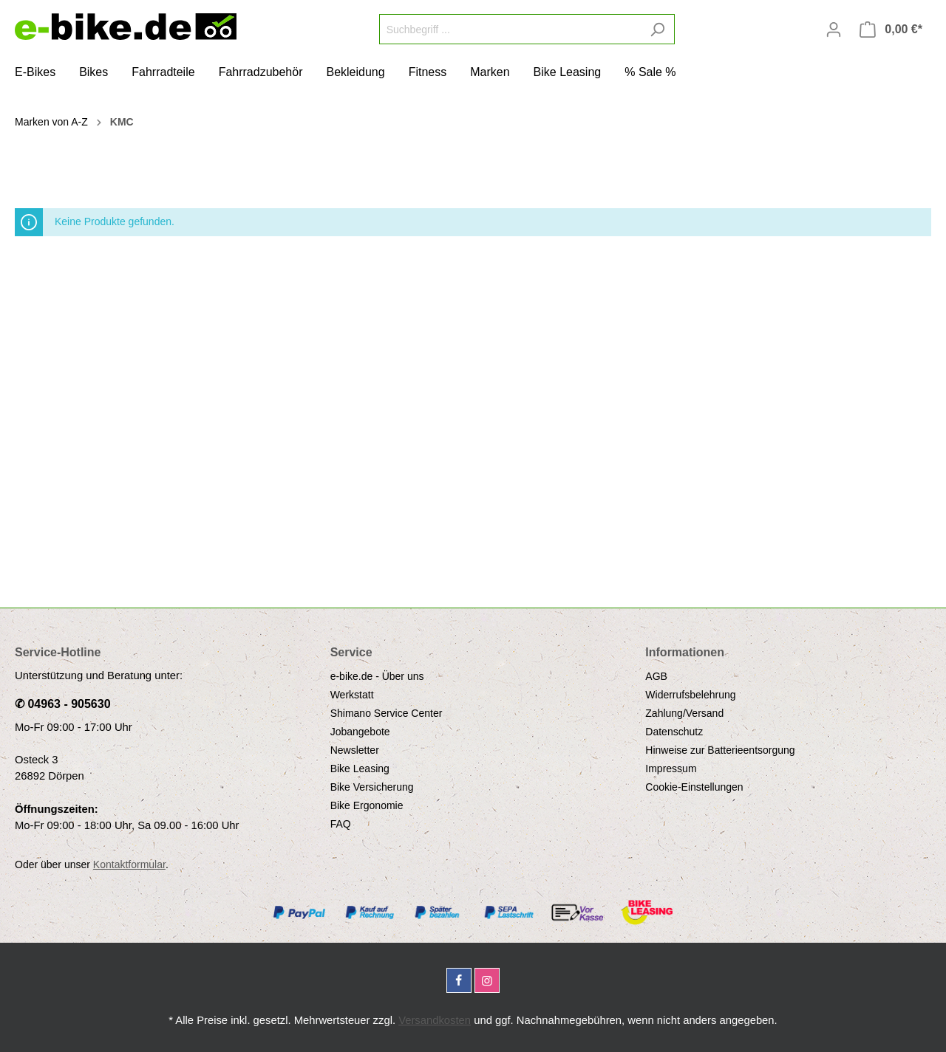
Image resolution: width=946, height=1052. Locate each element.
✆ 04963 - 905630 (63, 704)
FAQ (340, 824)
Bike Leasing (359, 768)
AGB (656, 676)
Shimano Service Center (386, 713)
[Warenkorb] (891, 30)
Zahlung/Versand (684, 713)
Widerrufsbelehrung (690, 695)
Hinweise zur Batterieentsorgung (719, 750)
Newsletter (354, 750)
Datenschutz (674, 732)
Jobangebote (360, 732)
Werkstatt (352, 695)
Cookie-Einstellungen (694, 787)
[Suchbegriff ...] (510, 29)
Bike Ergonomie (367, 805)
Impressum (670, 768)
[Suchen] (657, 29)
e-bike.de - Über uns (377, 676)
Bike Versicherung (372, 787)
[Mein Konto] (834, 30)
